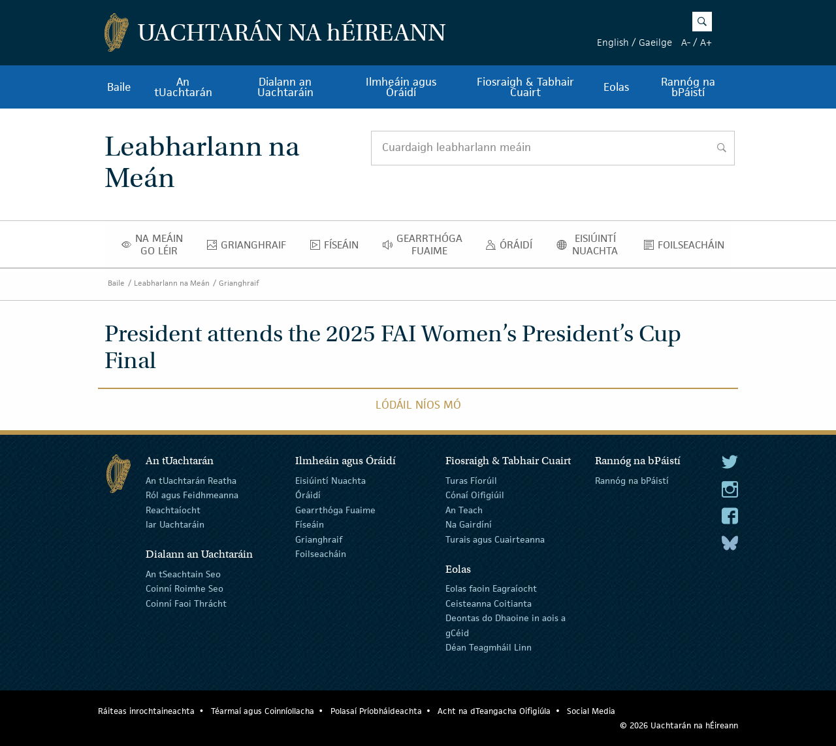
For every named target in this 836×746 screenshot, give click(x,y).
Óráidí (512, 248)
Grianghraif (250, 248)
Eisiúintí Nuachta (591, 244)
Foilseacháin (688, 248)
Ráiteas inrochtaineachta (146, 711)
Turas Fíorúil (471, 480)
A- (685, 42)
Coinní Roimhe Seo (184, 588)
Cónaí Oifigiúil (474, 495)
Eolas (616, 87)
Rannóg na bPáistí (688, 87)
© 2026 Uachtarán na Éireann (679, 725)
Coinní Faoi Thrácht (186, 603)
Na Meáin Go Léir (156, 244)
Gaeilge (655, 42)
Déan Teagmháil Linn (488, 647)
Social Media (591, 711)
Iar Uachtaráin (175, 524)
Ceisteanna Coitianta (488, 603)
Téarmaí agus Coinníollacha (262, 711)
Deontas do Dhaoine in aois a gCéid (505, 625)
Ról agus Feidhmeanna (192, 495)
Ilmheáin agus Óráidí (401, 87)
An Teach (464, 510)
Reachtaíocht (173, 510)
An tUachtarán (183, 87)
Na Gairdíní (468, 524)
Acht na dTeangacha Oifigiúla (494, 711)
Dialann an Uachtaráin (285, 87)
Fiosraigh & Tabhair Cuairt (525, 87)
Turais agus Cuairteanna (495, 539)
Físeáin (338, 248)
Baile (119, 87)
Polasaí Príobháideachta (376, 711)
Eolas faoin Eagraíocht (491, 588)
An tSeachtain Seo (183, 574)
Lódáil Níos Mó (418, 405)
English (613, 42)
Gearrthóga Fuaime (426, 244)
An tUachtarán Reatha (191, 480)
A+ (706, 42)
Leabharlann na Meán (172, 283)
